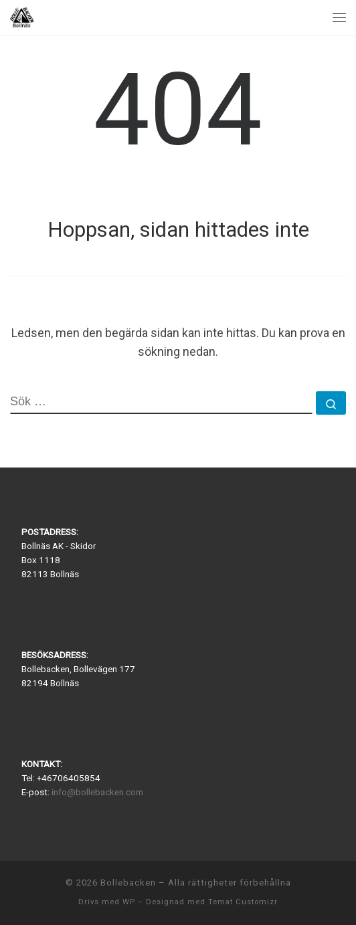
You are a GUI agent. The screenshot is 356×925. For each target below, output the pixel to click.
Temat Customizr (243, 902)
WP (128, 902)
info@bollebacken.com (97, 792)
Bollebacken (128, 883)
